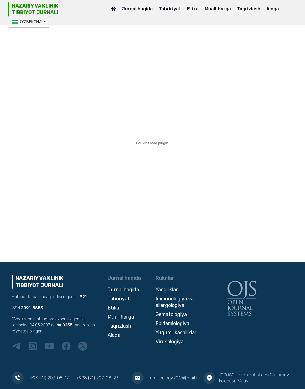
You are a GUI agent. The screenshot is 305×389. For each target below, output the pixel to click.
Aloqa (272, 9)
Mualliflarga (218, 9)
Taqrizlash (248, 9)
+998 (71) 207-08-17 (48, 378)
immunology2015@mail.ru (173, 378)
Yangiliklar (167, 290)
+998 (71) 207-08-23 (97, 378)
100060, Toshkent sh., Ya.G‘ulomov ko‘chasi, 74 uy (254, 378)
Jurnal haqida (137, 9)
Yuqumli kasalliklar (176, 332)
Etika (193, 9)
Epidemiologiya (172, 323)
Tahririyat (170, 9)
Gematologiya (171, 314)
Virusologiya (170, 342)
